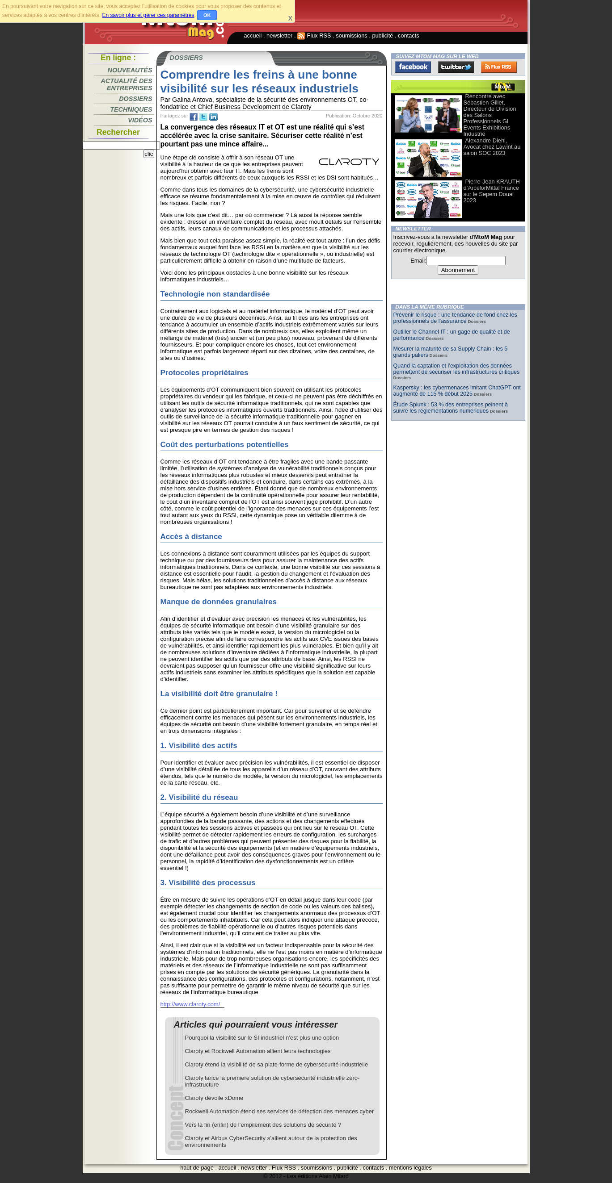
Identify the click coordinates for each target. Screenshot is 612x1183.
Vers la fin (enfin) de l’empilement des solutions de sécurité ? (263, 1124)
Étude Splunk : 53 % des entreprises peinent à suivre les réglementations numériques (450, 407)
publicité (382, 35)
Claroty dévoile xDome (214, 1098)
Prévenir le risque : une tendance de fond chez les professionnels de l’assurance (455, 318)
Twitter (456, 67)
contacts (408, 35)
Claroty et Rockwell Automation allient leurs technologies (258, 1051)
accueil (253, 35)
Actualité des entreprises (126, 84)
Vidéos (140, 120)
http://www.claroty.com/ (190, 1004)
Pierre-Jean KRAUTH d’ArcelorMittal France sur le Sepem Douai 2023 (492, 191)
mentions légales (410, 1167)
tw (203, 117)
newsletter (279, 35)
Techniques (131, 109)
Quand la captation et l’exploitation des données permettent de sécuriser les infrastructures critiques (456, 369)
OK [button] (207, 15)
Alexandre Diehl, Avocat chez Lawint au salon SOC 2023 (492, 146)
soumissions (351, 35)
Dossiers (135, 98)
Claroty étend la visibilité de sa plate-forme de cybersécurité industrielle (276, 1064)
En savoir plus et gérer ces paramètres (148, 15)
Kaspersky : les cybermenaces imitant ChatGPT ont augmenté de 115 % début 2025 (457, 391)
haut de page (197, 1167)
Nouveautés (130, 70)
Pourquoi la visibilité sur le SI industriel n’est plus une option (262, 1037)
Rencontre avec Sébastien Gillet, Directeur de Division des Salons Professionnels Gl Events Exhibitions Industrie (490, 115)
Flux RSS (314, 35)
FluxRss (499, 67)
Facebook (413, 67)
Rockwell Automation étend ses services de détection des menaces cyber (279, 1111)
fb (193, 117)
